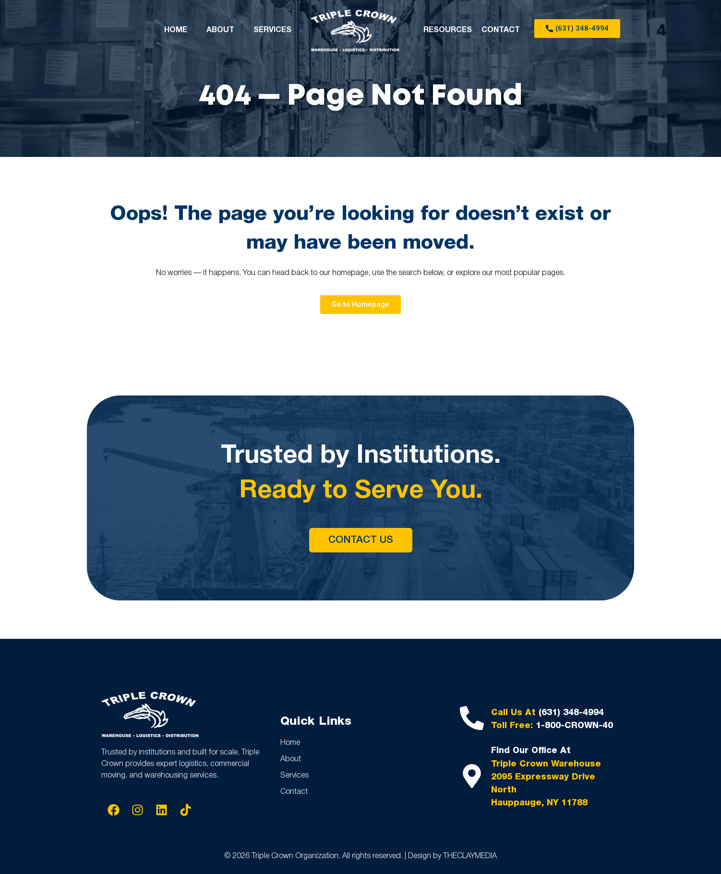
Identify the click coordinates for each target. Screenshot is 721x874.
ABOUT (220, 30)
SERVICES (272, 30)
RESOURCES (447, 30)
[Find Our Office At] (472, 776)
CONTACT (500, 30)
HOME (175, 30)
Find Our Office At (531, 750)
